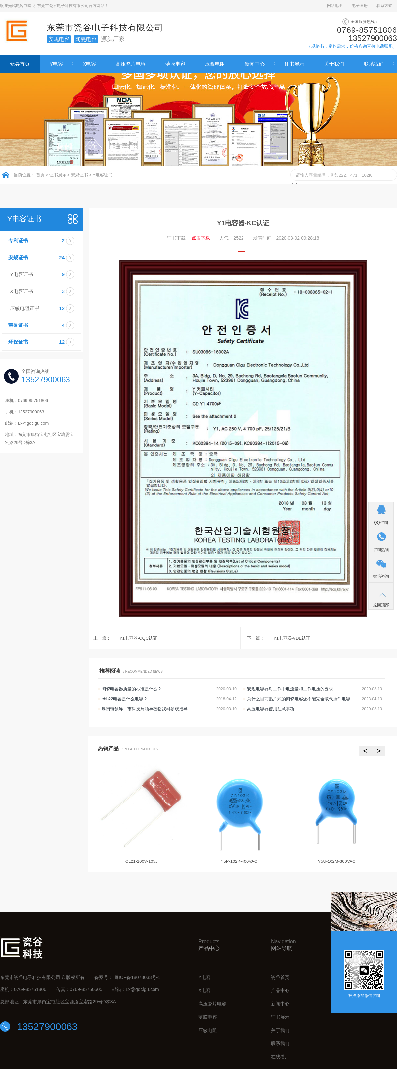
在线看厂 (280, 1056)
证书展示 (294, 64)
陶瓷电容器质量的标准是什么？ (132, 688)
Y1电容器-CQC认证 (138, 638)
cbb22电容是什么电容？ (125, 698)
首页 (40, 174)
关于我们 (334, 64)
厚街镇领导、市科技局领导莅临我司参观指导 (145, 708)
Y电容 (56, 64)
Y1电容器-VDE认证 (291, 638)
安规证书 (79, 174)
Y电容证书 (103, 174)
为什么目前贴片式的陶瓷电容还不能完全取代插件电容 (298, 698)
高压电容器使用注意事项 (270, 708)
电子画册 (360, 5)
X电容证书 (45, 291)
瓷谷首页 (20, 64)
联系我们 (374, 64)
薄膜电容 (175, 64)
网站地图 (335, 5)
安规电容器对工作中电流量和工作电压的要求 (290, 688)
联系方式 (384, 5)
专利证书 (44, 240)
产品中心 (280, 990)
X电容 (89, 64)
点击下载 (201, 238)
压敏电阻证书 (45, 308)
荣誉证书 (44, 325)
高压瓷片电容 (131, 64)
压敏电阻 (215, 64)
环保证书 (44, 342)
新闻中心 (255, 64)
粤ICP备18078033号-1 (137, 977)
